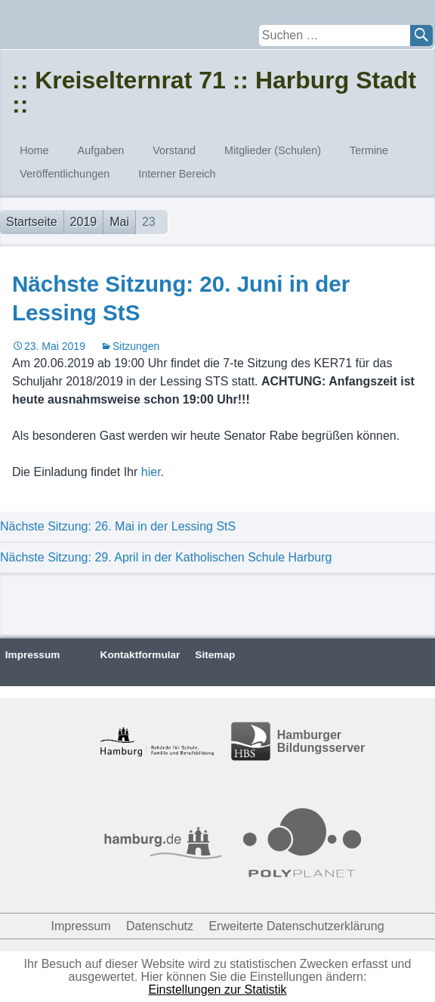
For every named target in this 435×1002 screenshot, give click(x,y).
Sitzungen (136, 346)
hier (151, 471)
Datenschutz (159, 926)
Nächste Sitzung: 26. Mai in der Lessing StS (118, 526)
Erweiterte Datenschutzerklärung (296, 926)
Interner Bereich (176, 174)
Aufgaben (101, 150)
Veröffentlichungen (65, 174)
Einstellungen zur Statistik (217, 989)
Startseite (31, 221)
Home (34, 150)
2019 (83, 221)
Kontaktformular (140, 654)
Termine (369, 150)
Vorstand (174, 150)
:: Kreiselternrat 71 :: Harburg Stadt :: (214, 92)
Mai (119, 221)
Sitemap (215, 654)
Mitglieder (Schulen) (272, 150)
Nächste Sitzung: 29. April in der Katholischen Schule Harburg (166, 557)
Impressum (32, 654)
